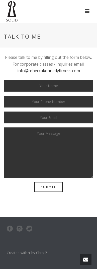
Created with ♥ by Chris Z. (27, 252)
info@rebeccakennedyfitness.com (48, 70)
